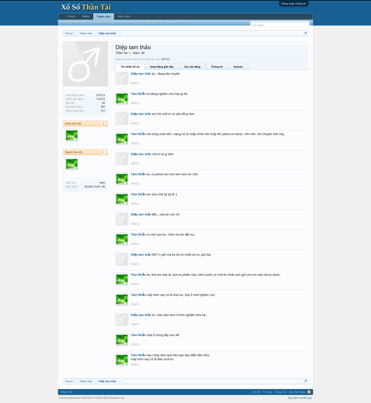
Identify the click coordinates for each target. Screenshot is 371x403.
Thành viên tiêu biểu (74, 22)
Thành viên (103, 16)
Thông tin (217, 66)
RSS (309, 392)
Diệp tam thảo (141, 73)
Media (85, 16)
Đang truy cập (129, 22)
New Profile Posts (179, 22)
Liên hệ (256, 391)
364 (103, 110)
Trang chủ (281, 391)
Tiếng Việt (66, 391)
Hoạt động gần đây (161, 66)
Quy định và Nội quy (300, 397)
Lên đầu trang (297, 391)
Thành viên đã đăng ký (103, 22)
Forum (71, 16)
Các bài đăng (192, 66)
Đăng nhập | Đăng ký (294, 3)
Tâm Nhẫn (138, 94)
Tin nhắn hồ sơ (130, 66)
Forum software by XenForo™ (92, 397)
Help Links (124, 16)
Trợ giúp (267, 391)
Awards (238, 66)
